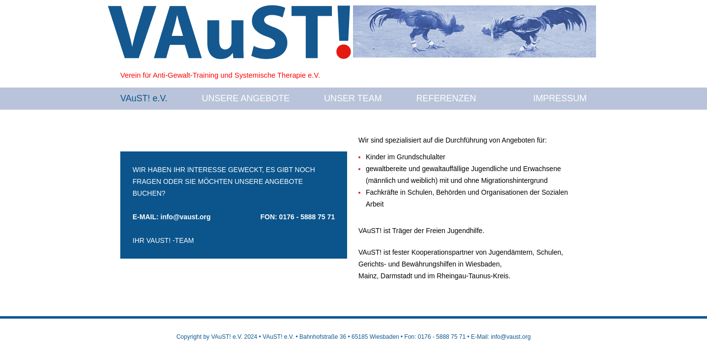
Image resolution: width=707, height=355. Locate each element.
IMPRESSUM (560, 98)
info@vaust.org (186, 217)
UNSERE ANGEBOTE (246, 98)
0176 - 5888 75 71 (307, 217)
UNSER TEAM (353, 98)
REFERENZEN (446, 98)
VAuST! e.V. (143, 98)
